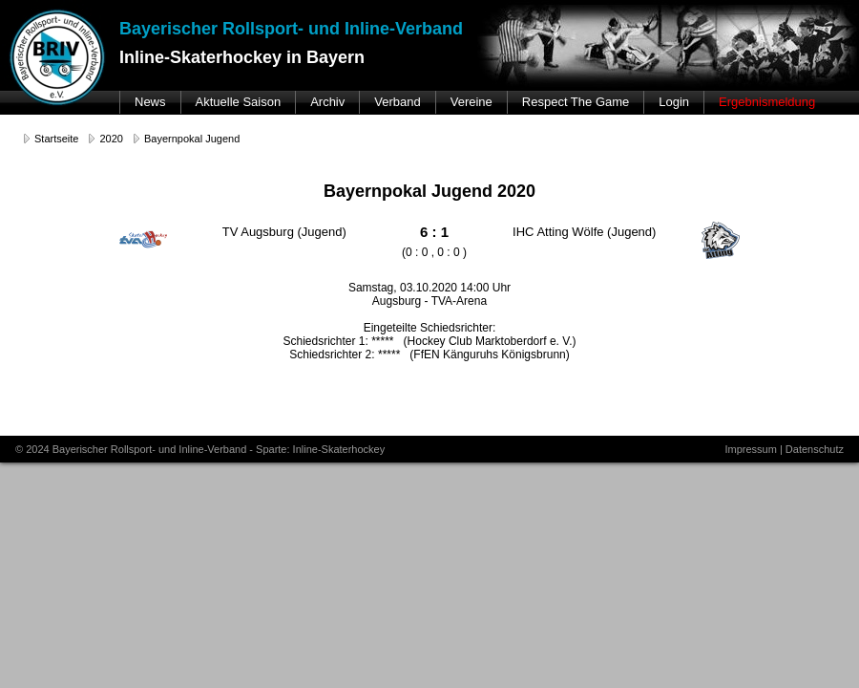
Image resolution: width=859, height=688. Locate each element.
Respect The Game (575, 102)
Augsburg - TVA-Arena (429, 301)
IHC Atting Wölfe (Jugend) (584, 232)
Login (674, 102)
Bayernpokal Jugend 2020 (429, 191)
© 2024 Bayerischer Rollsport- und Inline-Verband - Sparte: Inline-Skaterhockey (200, 449)
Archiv (327, 102)
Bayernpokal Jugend (192, 138)
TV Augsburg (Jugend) (284, 232)
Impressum (750, 449)
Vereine (471, 102)
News (150, 102)
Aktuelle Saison (239, 102)
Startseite (56, 138)
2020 (110, 138)
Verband (397, 102)
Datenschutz (815, 449)
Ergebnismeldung (767, 102)
